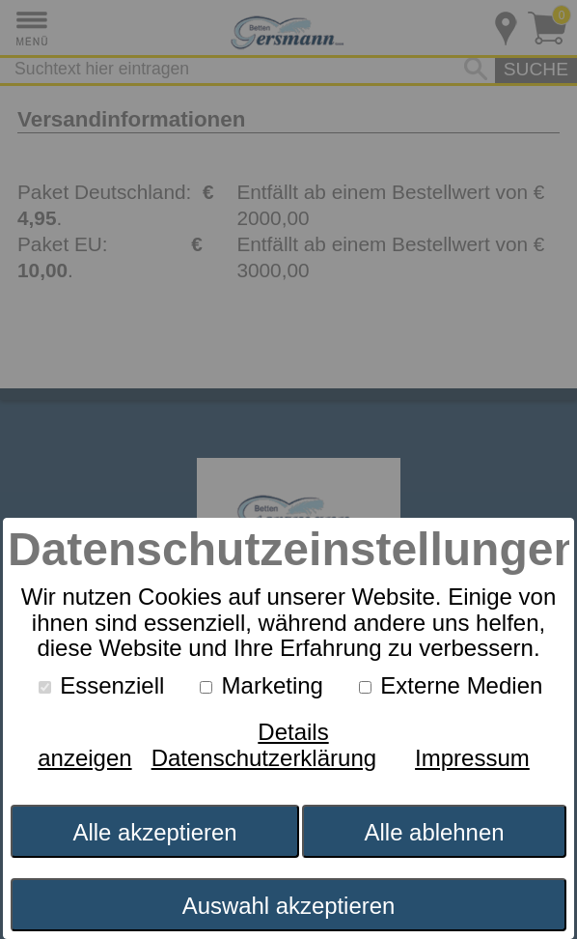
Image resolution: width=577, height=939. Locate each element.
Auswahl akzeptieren (289, 906)
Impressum (472, 758)
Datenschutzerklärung (263, 758)
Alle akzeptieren (154, 832)
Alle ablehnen (435, 832)
